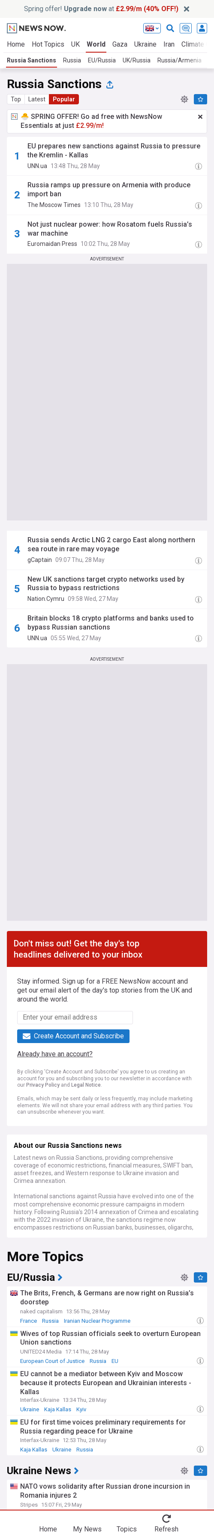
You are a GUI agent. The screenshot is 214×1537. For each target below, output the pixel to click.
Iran (169, 44)
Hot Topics (48, 44)
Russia (72, 60)
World (96, 44)
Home (16, 44)
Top (16, 99)
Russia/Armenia (179, 60)
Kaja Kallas (57, 1409)
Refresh (166, 1529)
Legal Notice (86, 1085)
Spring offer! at (101, 9)
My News (87, 1529)
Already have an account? (55, 1054)
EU (115, 1361)
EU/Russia (102, 60)
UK (75, 44)
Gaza (119, 44)
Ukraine (145, 44)
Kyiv (81, 1409)
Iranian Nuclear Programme (97, 1321)
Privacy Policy (43, 1085)
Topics (127, 1529)
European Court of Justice (52, 1361)
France (28, 1321)
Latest (36, 99)
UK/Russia (137, 60)
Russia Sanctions (31, 60)
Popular (64, 99)
